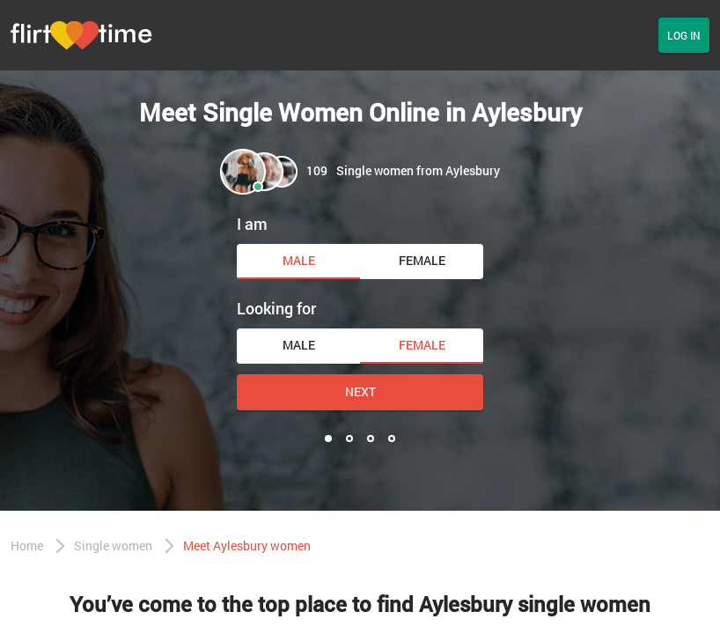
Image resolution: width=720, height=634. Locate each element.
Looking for (276, 308)
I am (252, 223)
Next (360, 391)
